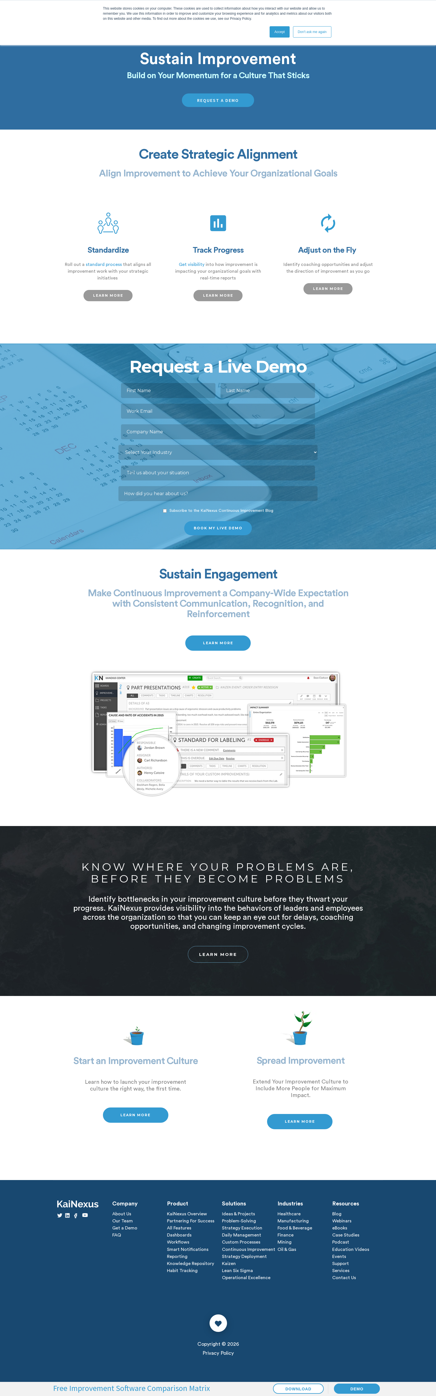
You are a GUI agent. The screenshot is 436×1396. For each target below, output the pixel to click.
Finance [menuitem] (286, 1238)
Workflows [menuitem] (178, 1245)
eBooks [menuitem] (339, 1231)
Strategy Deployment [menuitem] (244, 1260)
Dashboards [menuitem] (179, 1238)
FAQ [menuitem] (116, 1238)
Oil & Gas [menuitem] (287, 1253)
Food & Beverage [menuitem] (295, 1231)
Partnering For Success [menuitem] (190, 1223)
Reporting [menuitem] (177, 1260)
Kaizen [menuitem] (229, 1267)
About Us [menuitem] (121, 1216)
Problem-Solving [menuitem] (239, 1223)
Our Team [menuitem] (122, 1223)
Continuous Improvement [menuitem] (248, 1253)
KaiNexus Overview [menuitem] (187, 1216)
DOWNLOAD (298, 1389)
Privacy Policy (218, 1357)
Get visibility (191, 264)
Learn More (218, 955)
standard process (104, 264)
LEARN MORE (108, 295)
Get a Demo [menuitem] (124, 1231)
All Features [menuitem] (179, 1231)
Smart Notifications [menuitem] (187, 1253)
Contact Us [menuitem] (344, 1282)
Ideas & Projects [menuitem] (238, 1216)
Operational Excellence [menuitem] (246, 1282)
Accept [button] (279, 32)
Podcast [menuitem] (340, 1245)
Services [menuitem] (340, 1275)
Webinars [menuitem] (341, 1223)
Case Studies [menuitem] (345, 1238)
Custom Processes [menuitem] (241, 1245)
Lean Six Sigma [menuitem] (237, 1275)
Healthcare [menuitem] (289, 1216)
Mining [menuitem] (285, 1245)
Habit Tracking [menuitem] (182, 1275)
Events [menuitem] (339, 1260)
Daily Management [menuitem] (241, 1238)
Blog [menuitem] (337, 1216)
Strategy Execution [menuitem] (242, 1231)
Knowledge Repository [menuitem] (190, 1267)
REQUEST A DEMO (218, 100)
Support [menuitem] (340, 1267)
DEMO (357, 1389)
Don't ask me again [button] (312, 32)
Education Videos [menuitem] (350, 1253)
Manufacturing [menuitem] (293, 1223)
